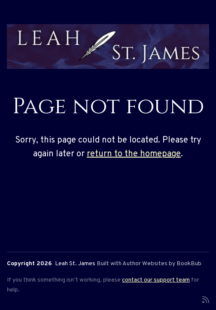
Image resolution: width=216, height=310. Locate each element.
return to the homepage (134, 154)
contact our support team (156, 280)
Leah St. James (75, 263)
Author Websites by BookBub (161, 263)
